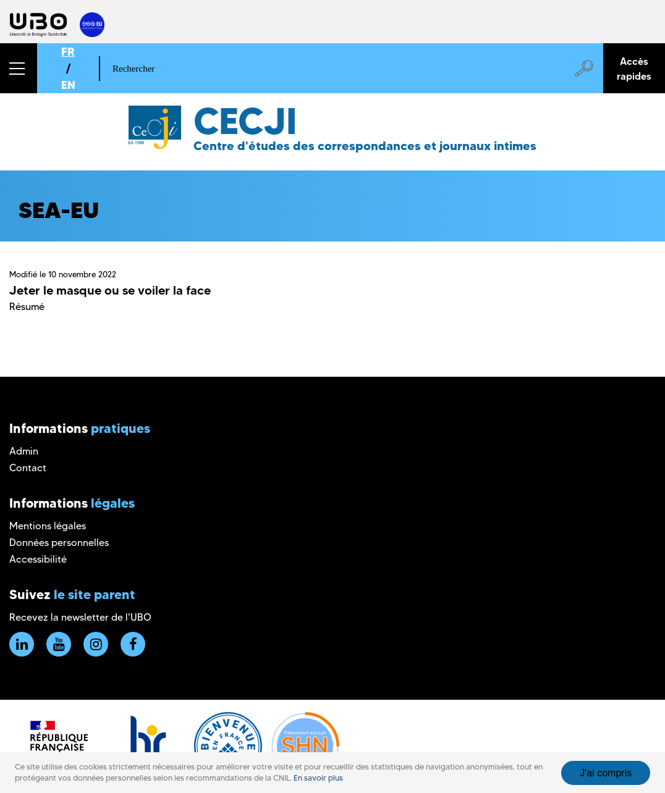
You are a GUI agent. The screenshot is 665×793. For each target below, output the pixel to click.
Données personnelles (59, 542)
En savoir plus (318, 778)
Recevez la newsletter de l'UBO (80, 617)
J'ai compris (606, 773)
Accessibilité (38, 559)
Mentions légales (47, 526)
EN (68, 85)
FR (68, 51)
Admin (23, 451)
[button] (18, 68)
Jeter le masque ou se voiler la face (110, 290)
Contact (27, 468)
